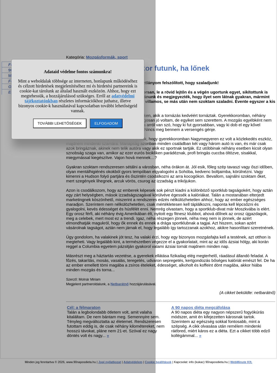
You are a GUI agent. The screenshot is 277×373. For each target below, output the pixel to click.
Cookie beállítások (158, 362)
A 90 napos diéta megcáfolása (200, 307)
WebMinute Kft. (241, 362)
